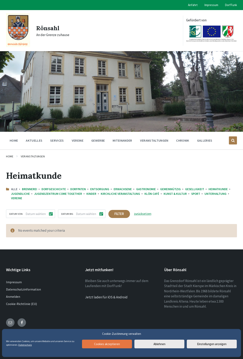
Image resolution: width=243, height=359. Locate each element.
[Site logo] (18, 46)
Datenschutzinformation (23, 289)
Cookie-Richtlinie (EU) (21, 304)
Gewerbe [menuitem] (98, 140)
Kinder (91, 194)
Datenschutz (25, 344)
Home (9, 156)
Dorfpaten (78, 189)
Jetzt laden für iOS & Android (106, 297)
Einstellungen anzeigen (211, 344)
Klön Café (151, 194)
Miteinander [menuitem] (122, 140)
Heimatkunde (218, 189)
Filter (119, 214)
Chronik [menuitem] (182, 140)
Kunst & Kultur (175, 194)
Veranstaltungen (33, 156)
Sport (195, 194)
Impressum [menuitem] (211, 5)
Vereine (16, 198)
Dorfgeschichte (54, 189)
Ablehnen (159, 344)
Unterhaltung (215, 194)
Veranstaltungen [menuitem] (154, 140)
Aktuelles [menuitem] (34, 140)
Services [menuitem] (57, 140)
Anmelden (13, 297)
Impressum (14, 282)
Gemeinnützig (170, 189)
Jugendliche (20, 194)
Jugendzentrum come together (58, 194)
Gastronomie (146, 189)
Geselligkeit (194, 189)
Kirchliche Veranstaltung (120, 194)
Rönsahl (48, 28)
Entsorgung (99, 189)
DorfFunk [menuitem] (231, 5)
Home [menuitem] (14, 140)
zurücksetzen (142, 214)
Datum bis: (67, 213)
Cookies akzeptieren (107, 344)
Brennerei (29, 189)
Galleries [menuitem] (204, 140)
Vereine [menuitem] (77, 140)
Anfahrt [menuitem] (193, 5)
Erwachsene (123, 189)
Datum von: (16, 213)
